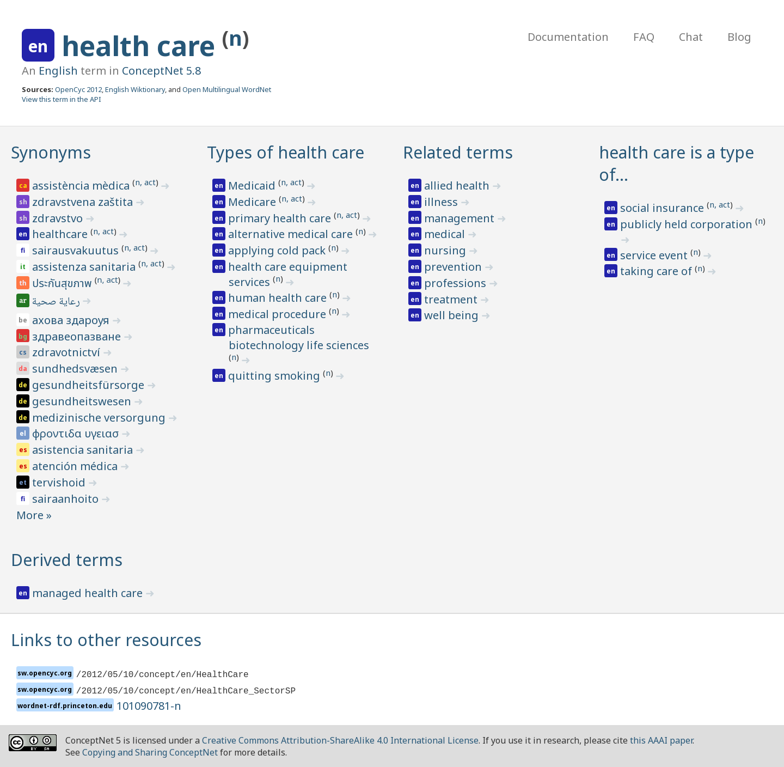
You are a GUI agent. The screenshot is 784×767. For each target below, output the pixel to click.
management (460, 218)
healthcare (61, 234)
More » (34, 515)
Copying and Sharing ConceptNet (150, 752)
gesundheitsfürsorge (89, 385)
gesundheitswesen (83, 401)
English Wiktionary (135, 89)
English (58, 70)
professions (456, 283)
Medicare (253, 201)
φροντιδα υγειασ (76, 433)
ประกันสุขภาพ (63, 284)
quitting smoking (275, 375)
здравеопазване (78, 336)
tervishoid (60, 482)
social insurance (663, 207)
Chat (691, 36)
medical (446, 234)
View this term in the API (61, 99)
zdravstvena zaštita (84, 201)
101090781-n (149, 705)
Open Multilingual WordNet (226, 89)
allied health (458, 185)
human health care (278, 297)
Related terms (458, 152)
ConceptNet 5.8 (161, 70)
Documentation (568, 36)
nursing (446, 250)
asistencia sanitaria (84, 449)
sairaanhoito (66, 498)
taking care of (657, 271)
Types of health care (285, 152)
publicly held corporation (687, 224)
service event (655, 255)
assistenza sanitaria (85, 266)
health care (142, 45)
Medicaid (253, 185)
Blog (739, 36)
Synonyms (51, 152)
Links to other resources (106, 640)
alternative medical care (292, 234)
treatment (452, 299)
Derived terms (66, 560)
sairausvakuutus (76, 250)
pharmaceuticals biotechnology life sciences (298, 337)
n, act (145, 181)
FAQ (643, 36)
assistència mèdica (82, 185)
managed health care (88, 593)
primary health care (281, 218)
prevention (454, 266)
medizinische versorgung (100, 417)
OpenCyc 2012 (78, 89)
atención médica (76, 466)
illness (442, 201)
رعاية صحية (57, 302)
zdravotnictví (67, 352)
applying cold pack (278, 250)
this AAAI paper (661, 740)
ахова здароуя (72, 320)
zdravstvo (58, 218)
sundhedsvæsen (76, 368)
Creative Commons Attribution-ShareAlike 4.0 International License (340, 740)
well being (452, 315)
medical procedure (278, 314)
